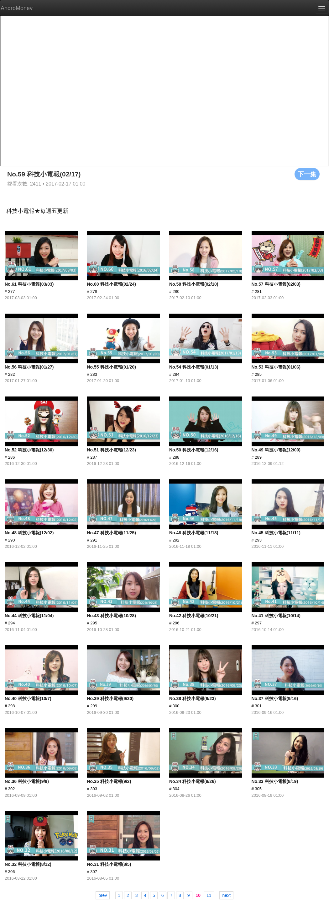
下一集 (307, 173)
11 (209, 895)
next (226, 895)
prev (102, 895)
